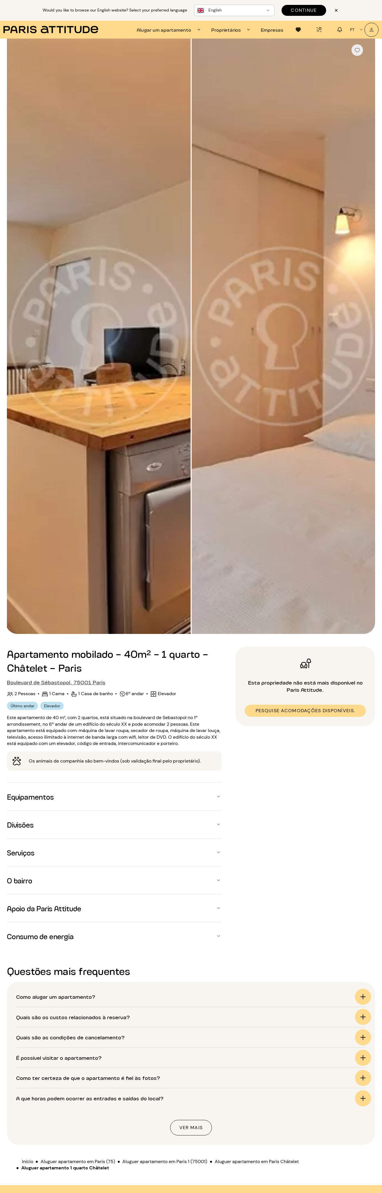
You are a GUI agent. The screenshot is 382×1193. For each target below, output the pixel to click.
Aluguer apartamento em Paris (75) (78, 1161)
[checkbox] (357, 50)
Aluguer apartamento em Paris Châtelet (257, 1161)
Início (27, 1161)
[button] (114, 796)
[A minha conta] (371, 30)
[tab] (169, 30)
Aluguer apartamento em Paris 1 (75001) (164, 1161)
